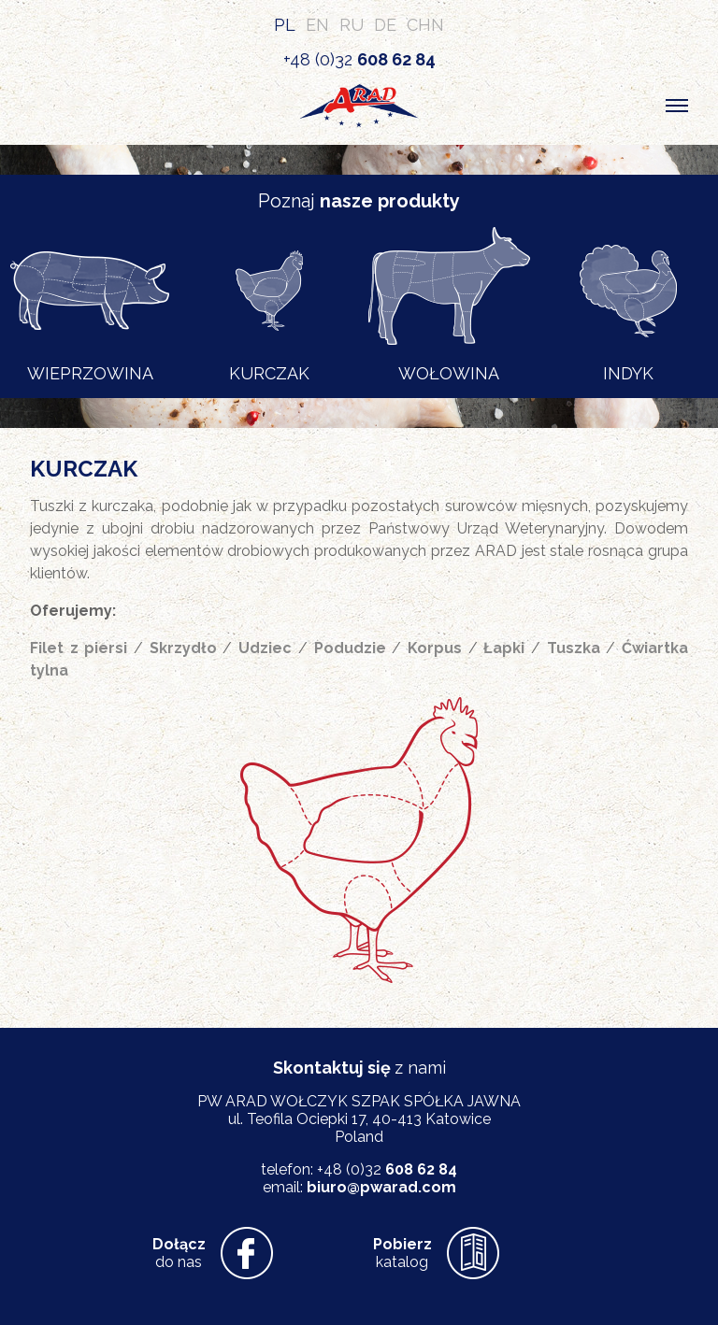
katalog (402, 1253)
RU (351, 25)
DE (385, 25)
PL (284, 25)
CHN (425, 25)
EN (317, 25)
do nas (179, 1253)
